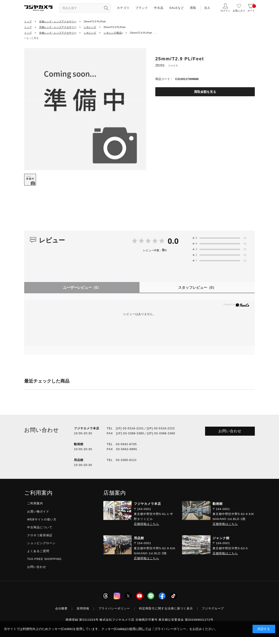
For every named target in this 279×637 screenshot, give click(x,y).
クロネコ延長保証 (39, 535)
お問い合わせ (229, 431)
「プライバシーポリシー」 (170, 629)
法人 (207, 7)
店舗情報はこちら (146, 524)
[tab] (30, 180)
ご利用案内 (35, 503)
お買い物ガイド (38, 511)
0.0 (173, 241)
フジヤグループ (213, 608)
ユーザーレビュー (82, 287)
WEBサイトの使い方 (42, 519)
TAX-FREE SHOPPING (44, 559)
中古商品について (39, 527)
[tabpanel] (85, 109)
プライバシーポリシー (114, 608)
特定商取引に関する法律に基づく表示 (166, 608)
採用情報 (83, 608)
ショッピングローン (41, 543)
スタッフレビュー (197, 287)
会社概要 (61, 608)
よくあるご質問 (38, 551)
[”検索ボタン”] (106, 7)
